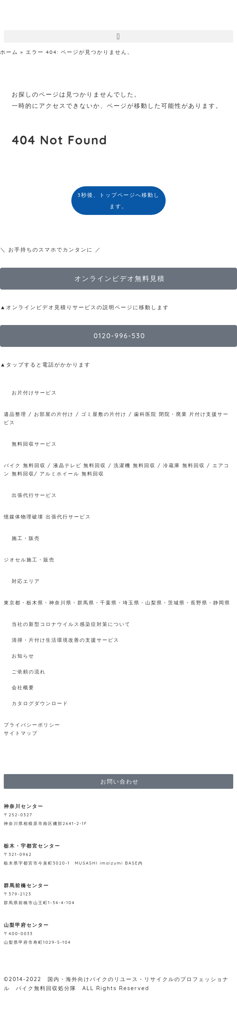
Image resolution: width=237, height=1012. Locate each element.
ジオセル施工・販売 (29, 560)
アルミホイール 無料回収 (72, 474)
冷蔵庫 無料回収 (184, 465)
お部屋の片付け (54, 414)
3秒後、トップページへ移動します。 (118, 200)
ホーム (9, 52)
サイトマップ (21, 733)
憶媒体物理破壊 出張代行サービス (47, 517)
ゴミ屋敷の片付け (103, 414)
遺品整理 (15, 414)
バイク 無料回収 (25, 465)
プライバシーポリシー (32, 725)
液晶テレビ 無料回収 (79, 465)
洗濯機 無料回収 (133, 465)
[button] (118, 36)
